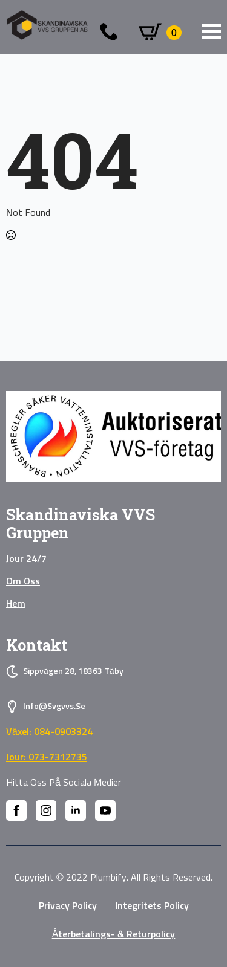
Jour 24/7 (26, 559)
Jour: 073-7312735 (46, 757)
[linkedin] (75, 810)
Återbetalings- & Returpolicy (114, 934)
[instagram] (46, 810)
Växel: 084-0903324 (49, 732)
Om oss (23, 581)
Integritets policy (152, 906)
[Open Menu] (211, 31)
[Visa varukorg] (160, 32)
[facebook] (16, 810)
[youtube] (105, 810)
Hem (15, 604)
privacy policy (68, 906)
